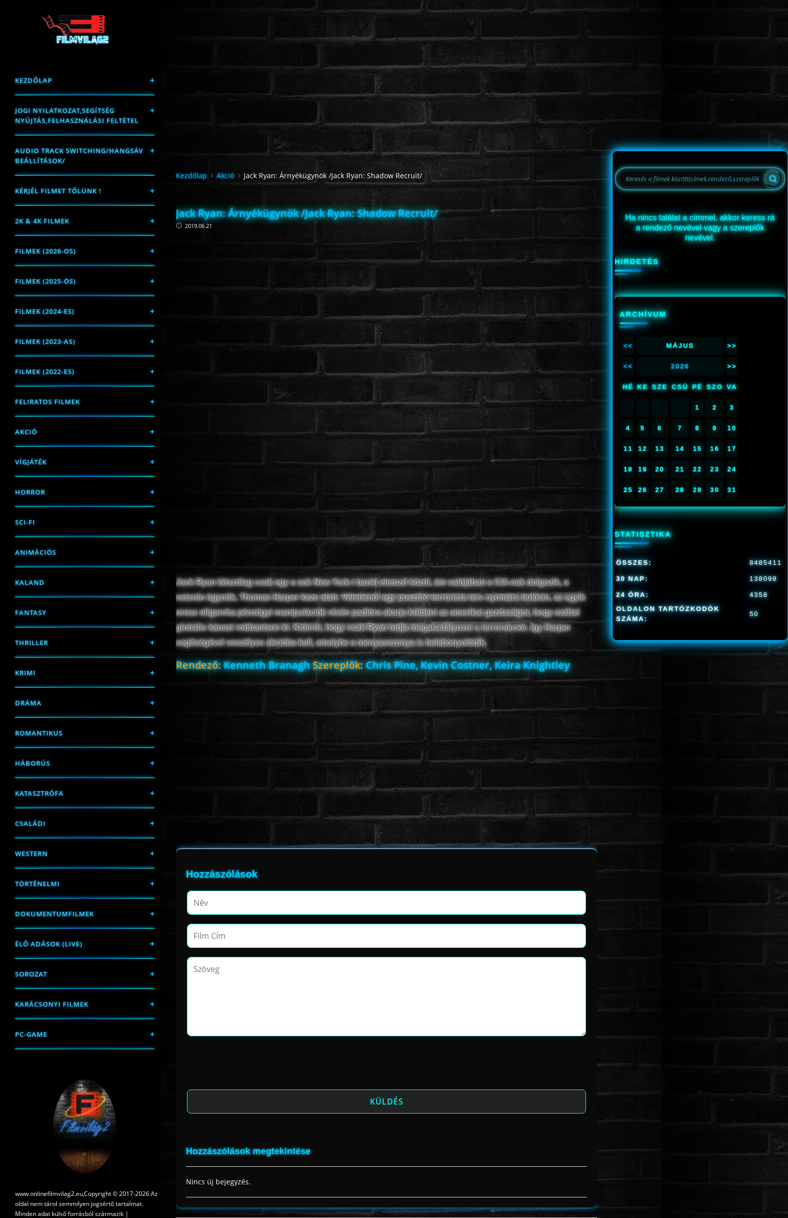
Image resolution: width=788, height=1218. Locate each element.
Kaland (30, 582)
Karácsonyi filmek (51, 1004)
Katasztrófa (39, 793)
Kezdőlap (33, 80)
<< (628, 345)
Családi (30, 823)
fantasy (31, 612)
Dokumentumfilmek (54, 913)
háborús (32, 763)
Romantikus (39, 733)
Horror (30, 492)
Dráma (28, 702)
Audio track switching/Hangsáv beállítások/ (79, 155)
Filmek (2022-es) (44, 371)
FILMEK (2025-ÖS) (45, 281)
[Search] (772, 178)
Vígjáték (31, 461)
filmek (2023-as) (45, 341)
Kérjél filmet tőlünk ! (58, 190)
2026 (680, 366)
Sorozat (31, 974)
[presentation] (263, 1065)
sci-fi (25, 522)
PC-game (31, 1034)
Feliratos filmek (47, 401)
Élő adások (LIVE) (48, 943)
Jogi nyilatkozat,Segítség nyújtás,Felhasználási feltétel (77, 115)
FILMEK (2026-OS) (45, 251)
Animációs (35, 552)
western (31, 853)
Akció (26, 431)
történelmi (37, 883)
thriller (31, 642)
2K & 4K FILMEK (42, 220)
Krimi (25, 672)
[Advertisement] (386, 293)
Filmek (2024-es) (44, 311)
